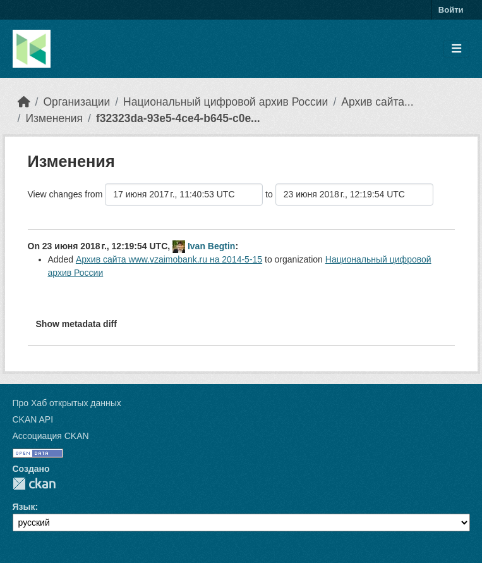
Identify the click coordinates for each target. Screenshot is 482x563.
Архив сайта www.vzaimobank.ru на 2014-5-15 (169, 259)
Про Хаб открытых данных (67, 403)
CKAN (34, 483)
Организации (76, 102)
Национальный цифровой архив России (225, 102)
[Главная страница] (24, 102)
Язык (24, 507)
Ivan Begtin (211, 246)
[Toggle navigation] (456, 49)
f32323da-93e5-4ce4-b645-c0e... (178, 118)
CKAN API (33, 419)
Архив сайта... (377, 102)
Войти (451, 10)
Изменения (54, 118)
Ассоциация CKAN (51, 436)
